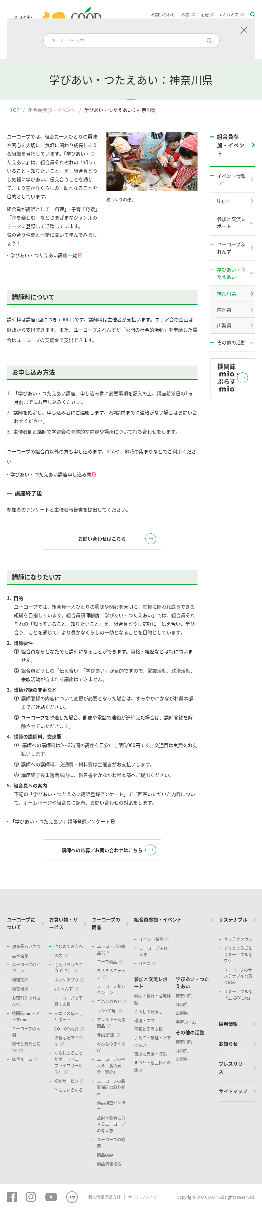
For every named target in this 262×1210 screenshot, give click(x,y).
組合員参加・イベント (52, 109)
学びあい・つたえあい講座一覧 (45, 255)
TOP (14, 109)
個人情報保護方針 (104, 1197)
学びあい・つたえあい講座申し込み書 (52, 474)
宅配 (207, 15)
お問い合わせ (163, 15)
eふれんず (232, 15)
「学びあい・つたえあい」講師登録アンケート (62, 821)
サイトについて (142, 1197)
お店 (188, 15)
